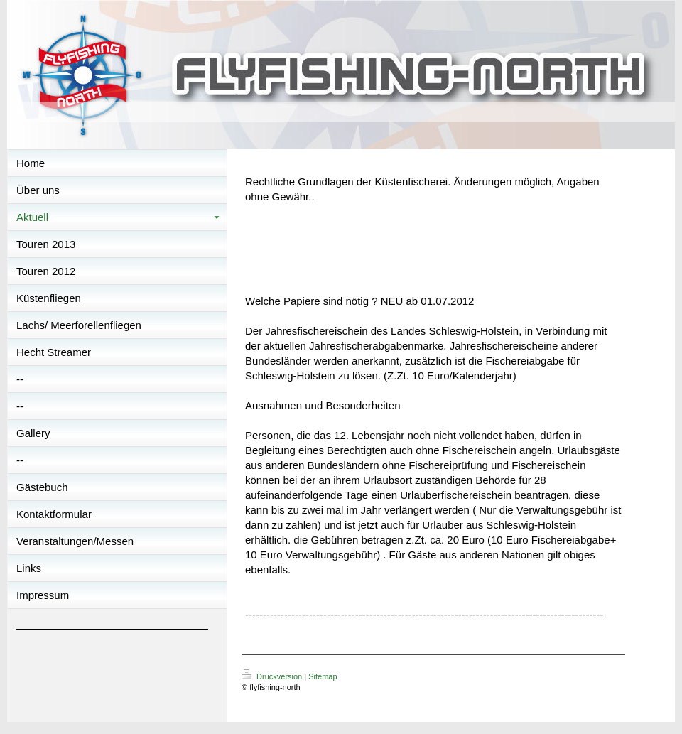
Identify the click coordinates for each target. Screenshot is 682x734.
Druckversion (273, 676)
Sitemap (322, 676)
